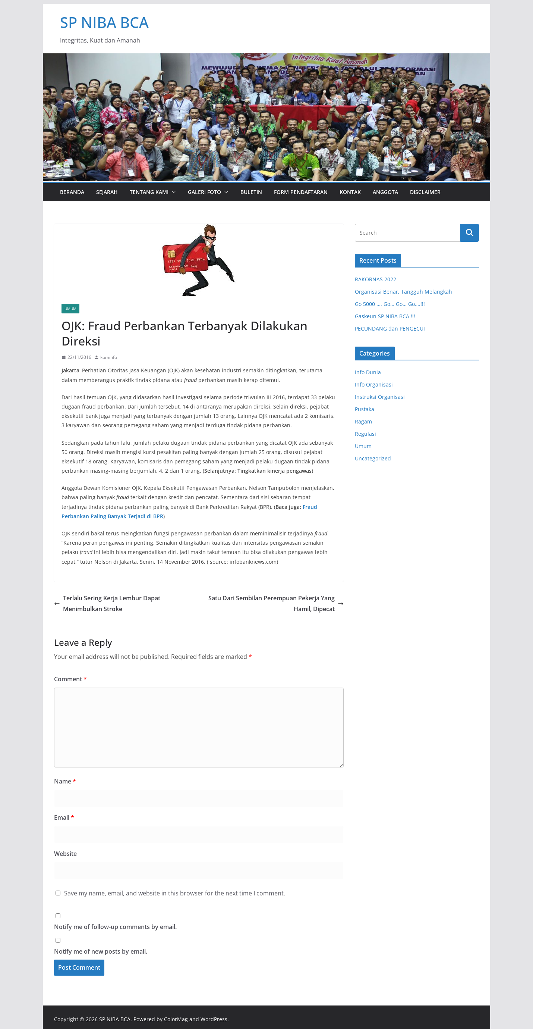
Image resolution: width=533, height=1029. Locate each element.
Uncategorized (373, 458)
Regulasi (365, 433)
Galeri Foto (204, 192)
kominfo (108, 357)
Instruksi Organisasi (380, 396)
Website (65, 854)
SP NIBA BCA (104, 22)
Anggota (385, 192)
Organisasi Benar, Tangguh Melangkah (403, 291)
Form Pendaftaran (301, 192)
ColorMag (176, 1019)
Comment (70, 679)
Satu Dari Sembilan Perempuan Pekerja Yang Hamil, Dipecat (276, 603)
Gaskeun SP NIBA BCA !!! (385, 316)
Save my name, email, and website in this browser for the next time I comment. (174, 893)
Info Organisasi (374, 384)
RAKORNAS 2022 (375, 279)
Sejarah (107, 192)
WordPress (214, 1019)
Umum (70, 308)
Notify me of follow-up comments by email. (115, 927)
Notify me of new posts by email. (100, 951)
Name (65, 781)
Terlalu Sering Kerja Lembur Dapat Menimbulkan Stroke (107, 603)
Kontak (350, 192)
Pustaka (364, 409)
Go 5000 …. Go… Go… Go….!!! (390, 303)
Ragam (363, 421)
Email (64, 817)
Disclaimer (425, 192)
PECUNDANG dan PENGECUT (390, 328)
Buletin (251, 192)
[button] (172, 192)
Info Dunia (368, 372)
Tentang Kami (149, 192)
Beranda (72, 192)
